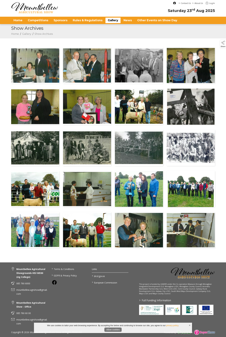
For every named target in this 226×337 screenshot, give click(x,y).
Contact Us (186, 3)
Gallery (26, 34)
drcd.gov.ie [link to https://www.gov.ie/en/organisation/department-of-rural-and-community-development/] (98, 276)
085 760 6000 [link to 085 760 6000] (23, 283)
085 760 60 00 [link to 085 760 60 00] (23, 313)
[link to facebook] (54, 282)
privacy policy (172, 325)
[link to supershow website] (204, 332)
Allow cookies (113, 329)
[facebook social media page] (174, 3)
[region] (113, 148)
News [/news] (128, 20)
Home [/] (18, 20)
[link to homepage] (34, 8)
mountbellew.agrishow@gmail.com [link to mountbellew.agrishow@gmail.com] (31, 291)
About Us (198, 3)
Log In (210, 3)
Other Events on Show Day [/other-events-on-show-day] (157, 20)
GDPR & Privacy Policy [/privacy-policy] (64, 275)
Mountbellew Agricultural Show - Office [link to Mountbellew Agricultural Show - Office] (30, 304)
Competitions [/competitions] (38, 20)
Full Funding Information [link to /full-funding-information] (155, 300)
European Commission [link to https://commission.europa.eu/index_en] (104, 282)
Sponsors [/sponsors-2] (60, 20)
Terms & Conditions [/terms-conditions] (63, 269)
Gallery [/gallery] (113, 20)
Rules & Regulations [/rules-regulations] (87, 20)
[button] (223, 44)
